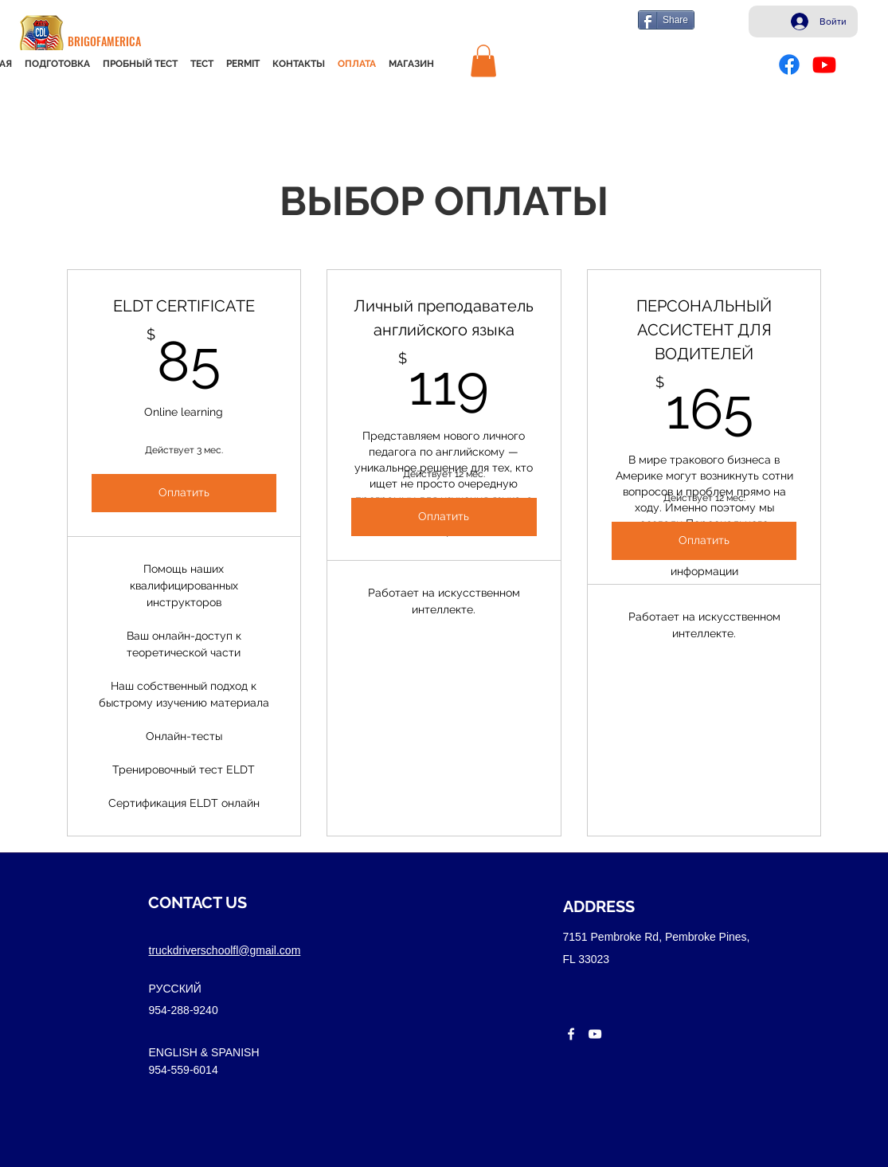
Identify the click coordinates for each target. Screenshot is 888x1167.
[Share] (666, 19)
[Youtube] (824, 64)
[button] (483, 61)
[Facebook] (789, 64)
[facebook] (571, 1034)
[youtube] (595, 1034)
